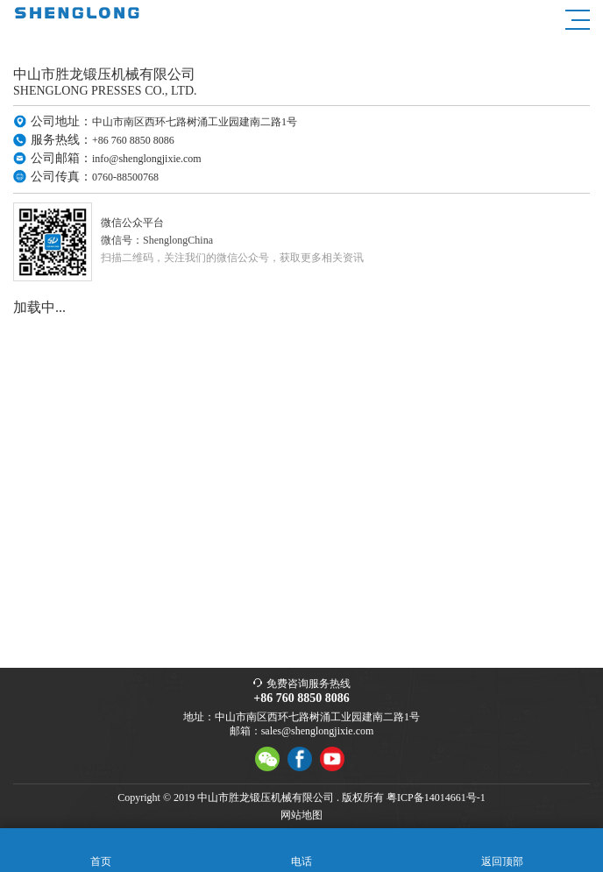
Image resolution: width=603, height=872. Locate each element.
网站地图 (301, 815)
